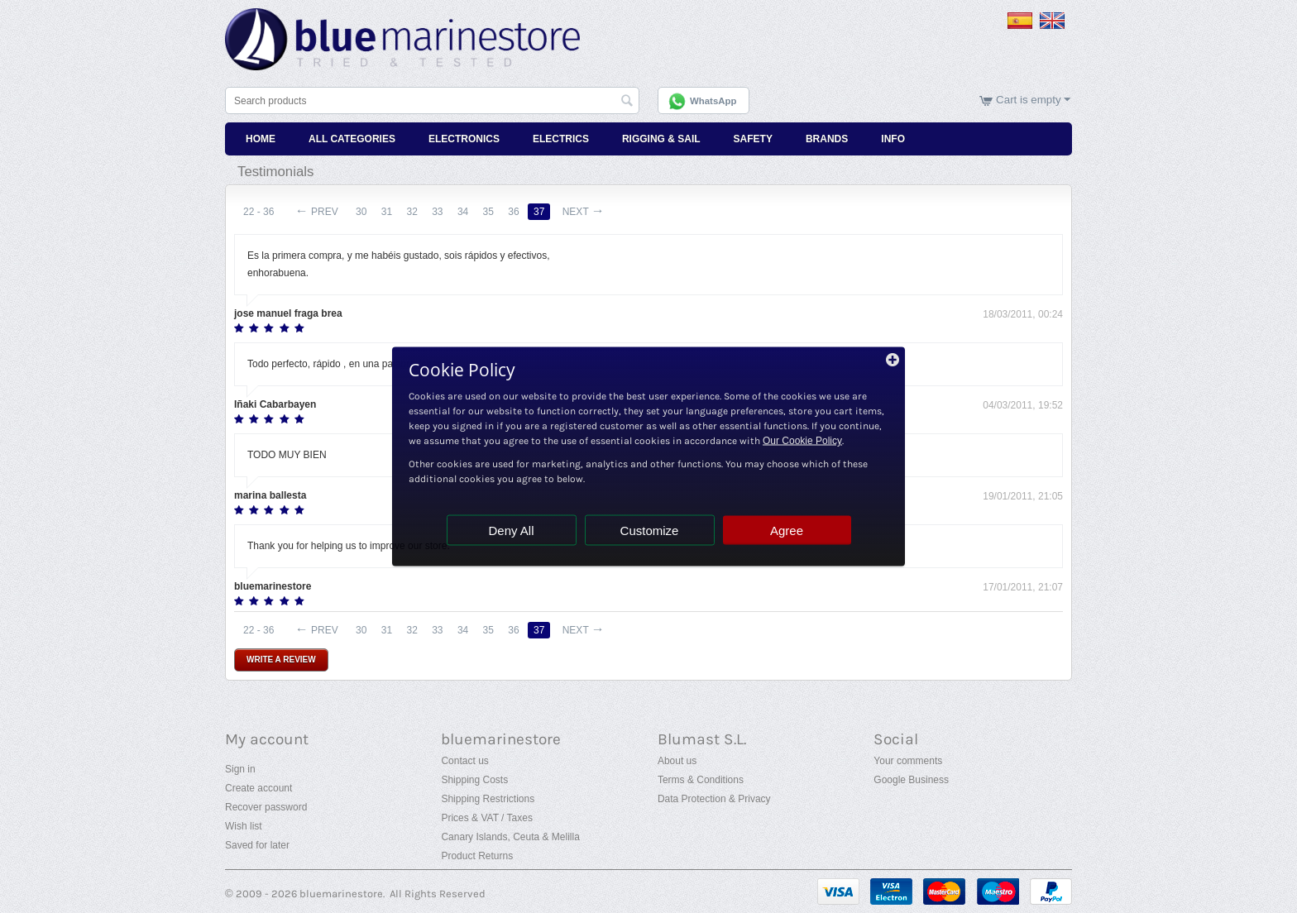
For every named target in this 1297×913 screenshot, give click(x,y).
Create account (258, 788)
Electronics (464, 139)
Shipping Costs (474, 780)
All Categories (352, 139)
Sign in (240, 769)
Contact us (464, 761)
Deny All (511, 530)
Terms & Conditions (701, 780)
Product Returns (477, 856)
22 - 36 (258, 211)
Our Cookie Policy (802, 441)
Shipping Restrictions (487, 799)
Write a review (281, 659)
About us (677, 761)
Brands (827, 139)
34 (462, 211)
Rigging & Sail (661, 139)
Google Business (911, 780)
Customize (649, 530)
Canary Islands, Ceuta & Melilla (510, 837)
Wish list (243, 826)
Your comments (907, 761)
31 (386, 211)
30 (361, 211)
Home (260, 139)
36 (513, 211)
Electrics (561, 139)
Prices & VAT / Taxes (486, 818)
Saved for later (257, 845)
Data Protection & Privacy (714, 799)
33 (437, 211)
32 (411, 211)
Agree (786, 530)
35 (488, 211)
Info (893, 139)
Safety (753, 139)
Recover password (266, 807)
